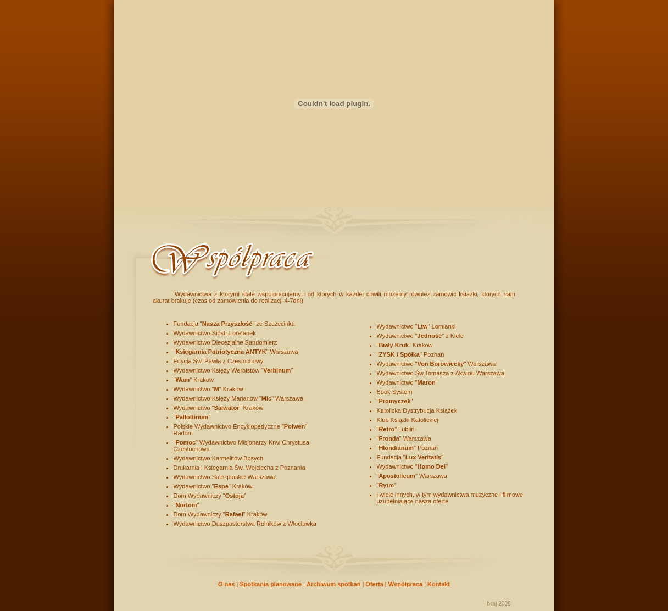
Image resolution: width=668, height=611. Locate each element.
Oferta (374, 584)
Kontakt (438, 584)
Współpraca (405, 584)
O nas (226, 584)
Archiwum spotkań (333, 584)
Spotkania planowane (271, 584)
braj (492, 604)
